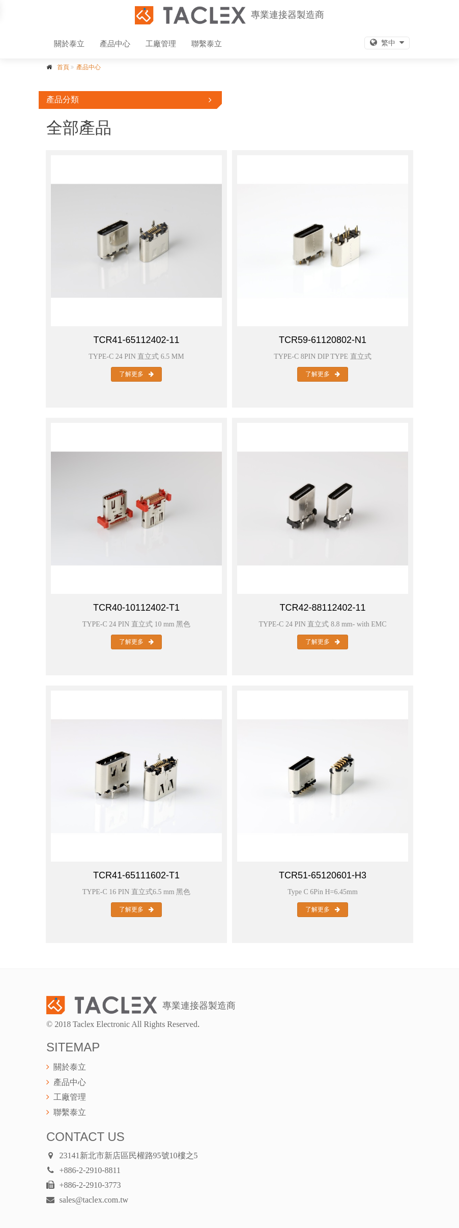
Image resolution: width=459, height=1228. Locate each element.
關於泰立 (69, 43)
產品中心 (115, 43)
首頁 (63, 67)
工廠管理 (161, 43)
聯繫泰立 (206, 43)
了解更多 (136, 374)
